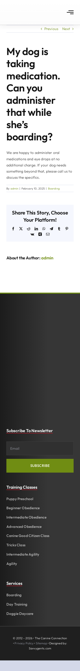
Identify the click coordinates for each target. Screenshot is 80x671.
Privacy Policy (24, 643)
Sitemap (41, 643)
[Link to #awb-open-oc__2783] (70, 12)
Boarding (54, 188)
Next (66, 28)
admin (14, 188)
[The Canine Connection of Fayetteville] (22, 6)
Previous (51, 28)
